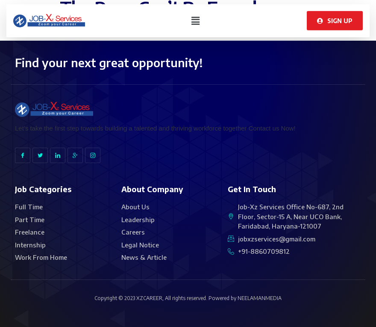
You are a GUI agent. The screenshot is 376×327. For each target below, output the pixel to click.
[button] (195, 18)
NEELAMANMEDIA (260, 298)
